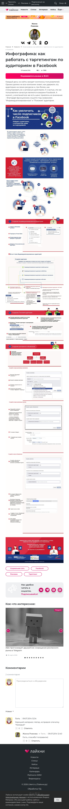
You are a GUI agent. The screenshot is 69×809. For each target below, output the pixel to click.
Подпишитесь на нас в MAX (35, 76)
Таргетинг (33, 574)
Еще (61, 9)
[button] (25, 657)
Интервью (43, 10)
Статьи (33, 10)
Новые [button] (9, 711)
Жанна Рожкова (34, 25)
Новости (24, 10)
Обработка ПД (34, 789)
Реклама (14, 574)
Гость (18, 719)
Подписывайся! (29, 594)
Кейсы (53, 10)
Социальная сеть (17, 568)
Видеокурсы (34, 779)
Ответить (28, 728)
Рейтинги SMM (34, 775)
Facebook (40, 568)
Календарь (34, 771)
